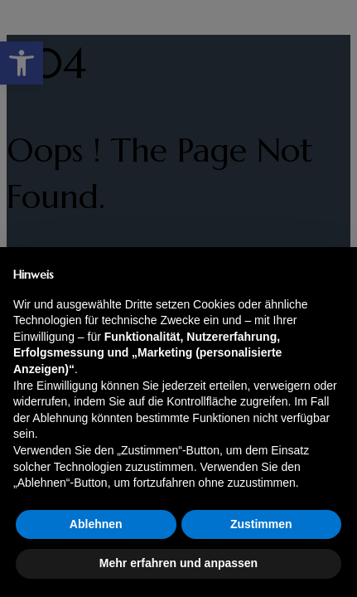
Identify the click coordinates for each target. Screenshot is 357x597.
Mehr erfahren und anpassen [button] (178, 563)
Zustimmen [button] (261, 524)
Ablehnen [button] (96, 524)
